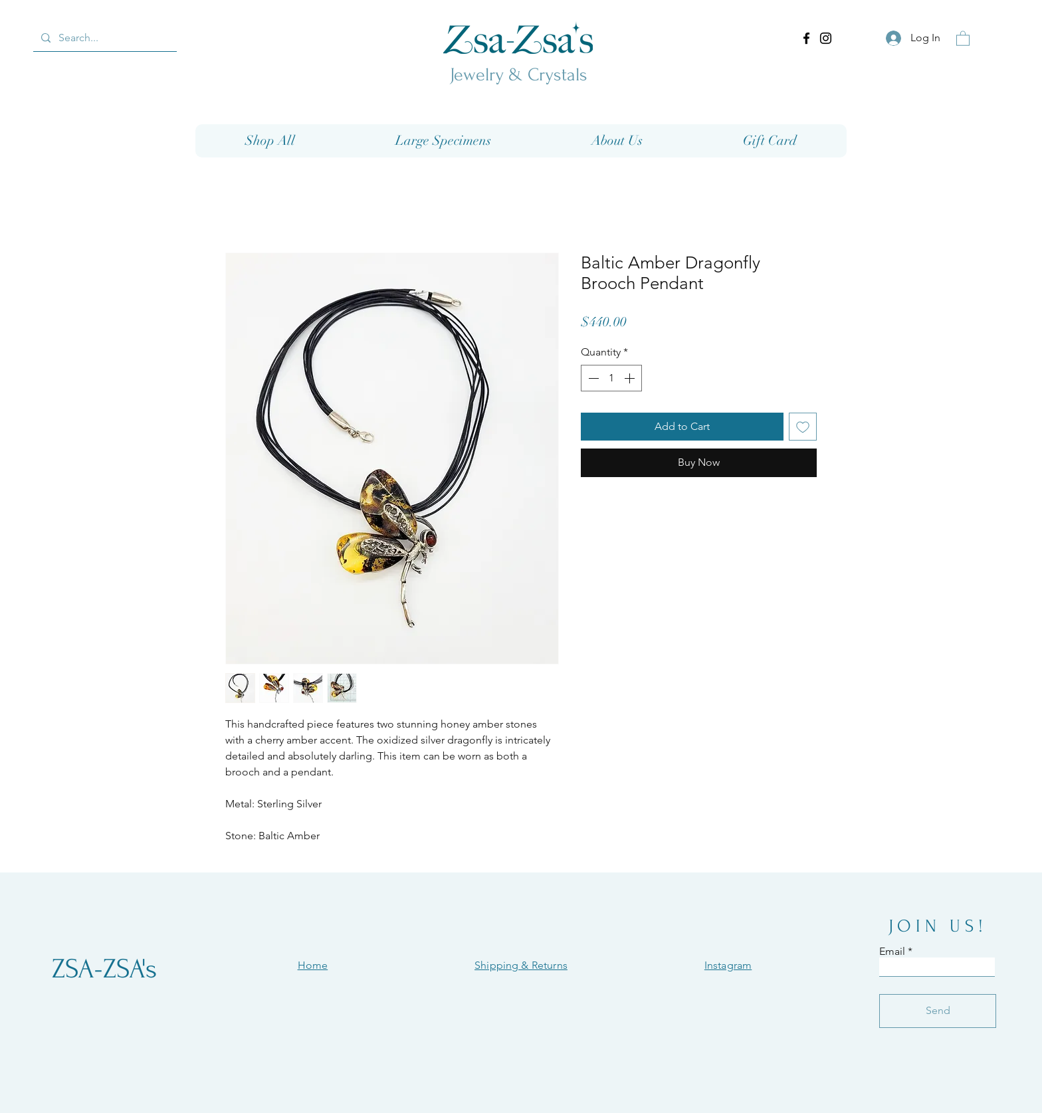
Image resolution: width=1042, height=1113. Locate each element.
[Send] (937, 1011)
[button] (963, 38)
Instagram (728, 965)
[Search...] (103, 38)
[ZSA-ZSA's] (104, 969)
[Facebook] (806, 38)
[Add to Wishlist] (803, 427)
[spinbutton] (611, 378)
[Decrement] (592, 378)
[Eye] (518, 37)
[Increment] (630, 378)
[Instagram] (825, 38)
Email (892, 951)
